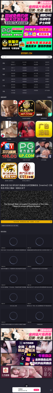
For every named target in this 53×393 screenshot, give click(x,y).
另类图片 (47, 81)
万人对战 (36, 62)
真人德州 (24, 62)
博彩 (4, 63)
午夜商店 (24, 90)
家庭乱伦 (24, 84)
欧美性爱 (47, 73)
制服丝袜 (13, 76)
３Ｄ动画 (47, 67)
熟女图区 (36, 81)
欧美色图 (36, 79)
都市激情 (13, 84)
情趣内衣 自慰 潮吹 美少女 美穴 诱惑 (10, 225)
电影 (4, 74)
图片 (4, 80)
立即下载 (36, 390)
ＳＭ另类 (47, 70)
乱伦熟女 (36, 76)
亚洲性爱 (13, 73)
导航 (4, 91)
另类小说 (24, 87)
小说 (4, 86)
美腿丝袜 (13, 81)
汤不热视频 (47, 90)
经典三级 (24, 76)
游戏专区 (47, 62)
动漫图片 (47, 79)
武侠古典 (47, 84)
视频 (4, 69)
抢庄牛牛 (47, 64)
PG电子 (13, 62)
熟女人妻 (13, 70)
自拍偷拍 (24, 67)
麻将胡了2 (13, 64)
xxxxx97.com (26, 53)
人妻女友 (36, 84)
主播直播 (36, 70)
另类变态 (47, 76)
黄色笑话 (36, 87)
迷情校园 (13, 87)
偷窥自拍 (13, 79)
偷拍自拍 (24, 73)
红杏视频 (13, 92)
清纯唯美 (24, 81)
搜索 (49, 57)
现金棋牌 (36, 64)
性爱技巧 (47, 87)
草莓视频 (36, 90)
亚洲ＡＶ (13, 67)
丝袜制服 (24, 70)
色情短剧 (24, 92)
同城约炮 (13, 90)
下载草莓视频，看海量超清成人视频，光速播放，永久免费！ (32, 222)
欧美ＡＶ (36, 67)
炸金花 (24, 64)
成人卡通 (36, 73)
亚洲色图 (24, 79)
